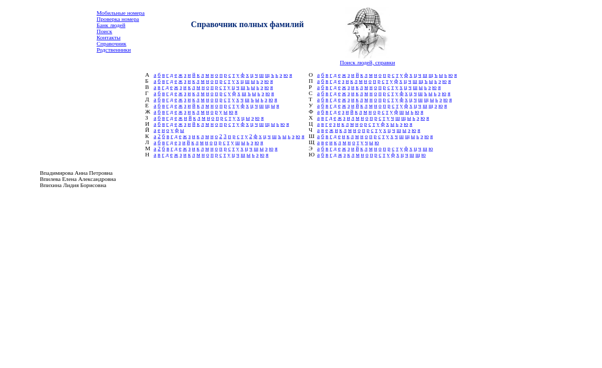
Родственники (114, 50)
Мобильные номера (121, 13)
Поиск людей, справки (367, 62)
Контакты (109, 37)
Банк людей (111, 25)
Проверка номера (118, 19)
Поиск (104, 31)
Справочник (111, 43)
